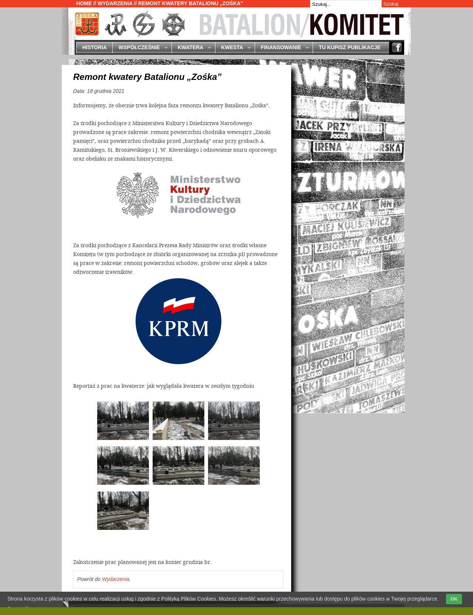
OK (454, 599)
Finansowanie (282, 47)
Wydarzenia (115, 3)
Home (84, 3)
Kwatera (191, 47)
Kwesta (233, 47)
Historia (94, 47)
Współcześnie (139, 47)
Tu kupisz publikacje (350, 47)
